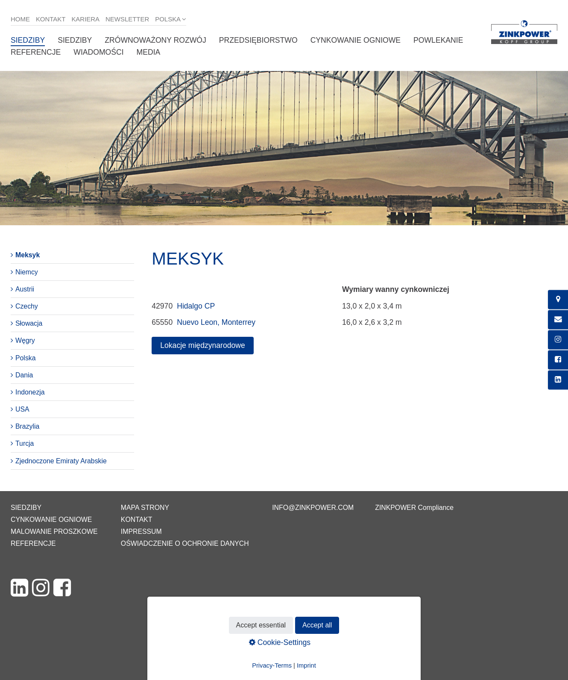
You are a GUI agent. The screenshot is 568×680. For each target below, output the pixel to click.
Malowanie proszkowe (54, 531)
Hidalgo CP (196, 306)
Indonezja (30, 392)
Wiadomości (98, 52)
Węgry (25, 340)
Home (20, 19)
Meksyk (27, 255)
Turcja (24, 443)
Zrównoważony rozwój (155, 40)
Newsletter (127, 19)
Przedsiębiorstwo (258, 40)
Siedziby (28, 40)
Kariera (85, 19)
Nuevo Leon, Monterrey (216, 322)
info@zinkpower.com (313, 507)
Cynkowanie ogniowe (355, 40)
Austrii (24, 289)
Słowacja (28, 323)
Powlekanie (438, 40)
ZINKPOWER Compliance (414, 507)
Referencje (36, 52)
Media (149, 52)
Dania (24, 375)
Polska (168, 19)
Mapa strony (145, 507)
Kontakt (51, 19)
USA (22, 409)
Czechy (26, 306)
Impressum (141, 531)
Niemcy (26, 272)
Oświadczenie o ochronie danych (185, 543)
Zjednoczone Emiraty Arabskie (61, 461)
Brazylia (27, 426)
